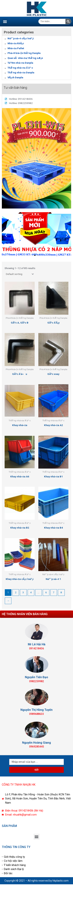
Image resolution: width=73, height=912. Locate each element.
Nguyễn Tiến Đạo (36, 677)
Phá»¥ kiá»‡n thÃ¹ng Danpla (24, 53)
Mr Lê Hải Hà (36, 644)
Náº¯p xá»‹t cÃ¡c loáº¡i (21, 38)
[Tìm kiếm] (68, 21)
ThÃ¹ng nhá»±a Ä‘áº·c (20, 67)
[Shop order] (19, 274)
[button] (5, 22)
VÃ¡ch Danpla (15, 77)
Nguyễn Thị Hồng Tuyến (36, 710)
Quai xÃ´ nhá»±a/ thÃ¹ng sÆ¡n (25, 57)
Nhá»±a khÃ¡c (16, 43)
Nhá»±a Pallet (16, 48)
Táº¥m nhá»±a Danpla (20, 62)
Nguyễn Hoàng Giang (36, 742)
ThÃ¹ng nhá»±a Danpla (21, 72)
